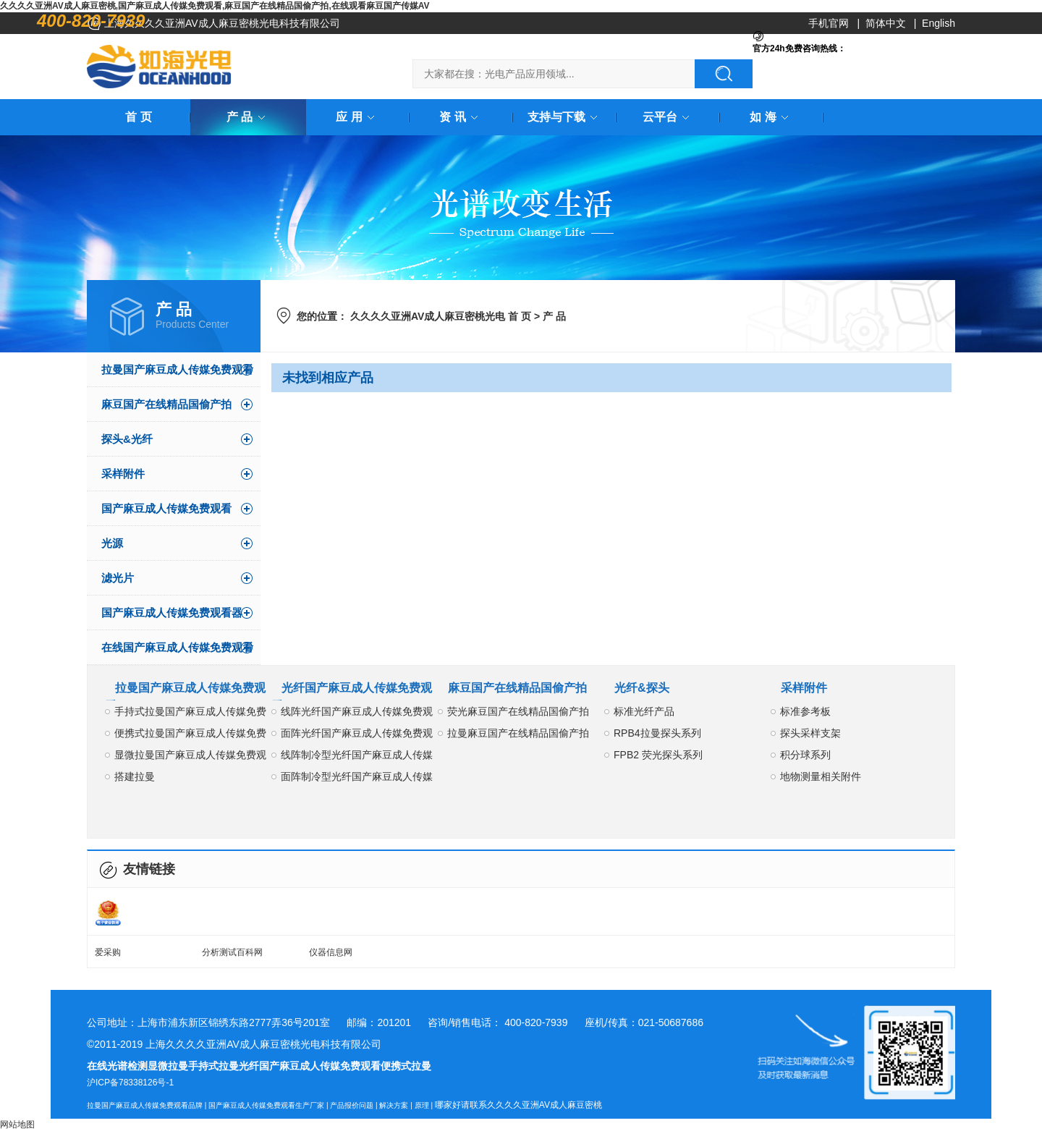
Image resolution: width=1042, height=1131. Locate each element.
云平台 (669, 117)
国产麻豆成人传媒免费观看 (166, 508)
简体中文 (885, 23)
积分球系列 (805, 755)
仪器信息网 (330, 952)
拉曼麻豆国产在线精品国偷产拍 (518, 733)
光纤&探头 (641, 688)
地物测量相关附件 (820, 776)
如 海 (771, 117)
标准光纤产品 (644, 711)
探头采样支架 (810, 733)
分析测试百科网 (232, 952)
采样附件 (123, 473)
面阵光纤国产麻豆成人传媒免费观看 (357, 735)
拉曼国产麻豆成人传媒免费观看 (177, 369)
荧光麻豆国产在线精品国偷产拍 (518, 711)
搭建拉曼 (134, 776)
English (938, 23)
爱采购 (108, 952)
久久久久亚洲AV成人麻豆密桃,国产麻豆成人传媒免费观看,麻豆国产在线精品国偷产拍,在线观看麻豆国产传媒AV (215, 6)
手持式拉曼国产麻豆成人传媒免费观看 (190, 714)
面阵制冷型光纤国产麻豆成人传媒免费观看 (357, 779)
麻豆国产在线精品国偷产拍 (166, 404)
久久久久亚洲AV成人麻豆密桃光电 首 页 (440, 316)
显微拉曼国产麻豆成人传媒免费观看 (190, 757)
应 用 (357, 117)
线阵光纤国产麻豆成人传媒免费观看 (357, 714)
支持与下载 (565, 117)
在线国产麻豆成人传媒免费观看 (177, 647)
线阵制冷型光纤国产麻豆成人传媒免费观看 (357, 757)
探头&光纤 (127, 439)
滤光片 (117, 578)
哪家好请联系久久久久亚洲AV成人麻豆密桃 (518, 1105)
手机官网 (828, 23)
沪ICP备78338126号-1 (130, 1082)
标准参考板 (805, 711)
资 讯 (461, 117)
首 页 (138, 117)
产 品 (248, 117)
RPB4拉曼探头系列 (657, 733)
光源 (112, 543)
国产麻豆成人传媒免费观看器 (171, 612)
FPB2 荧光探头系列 (658, 755)
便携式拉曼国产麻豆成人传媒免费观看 (190, 735)
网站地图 (17, 1124)
